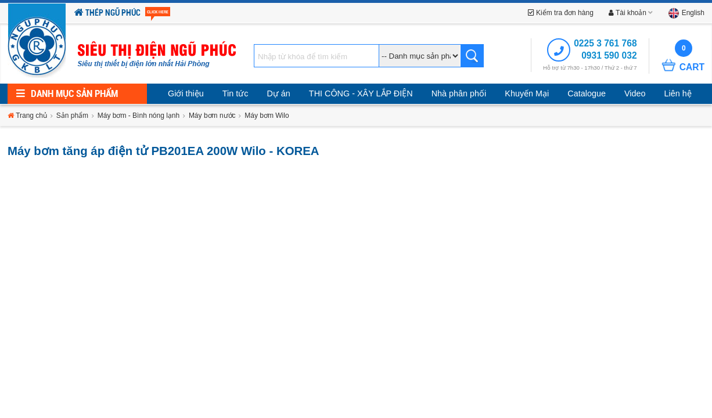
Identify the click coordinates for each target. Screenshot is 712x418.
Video (635, 93)
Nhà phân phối (459, 93)
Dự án (278, 93)
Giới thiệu (186, 93)
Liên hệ (677, 93)
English (686, 13)
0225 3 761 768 (605, 43)
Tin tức (235, 93)
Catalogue (586, 93)
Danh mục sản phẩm (67, 93)
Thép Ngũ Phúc (122, 13)
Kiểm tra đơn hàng (561, 13)
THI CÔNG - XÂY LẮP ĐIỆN (361, 93)
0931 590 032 (609, 55)
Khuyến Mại (527, 93)
